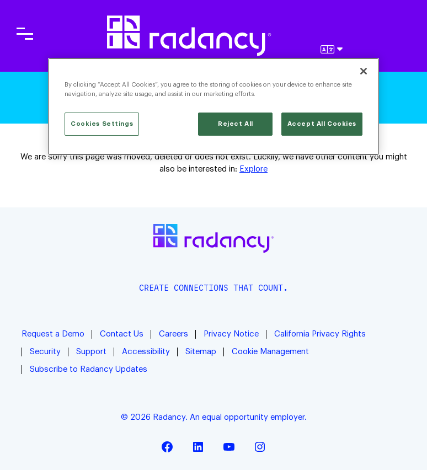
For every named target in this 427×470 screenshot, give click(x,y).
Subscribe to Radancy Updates (88, 369)
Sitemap (200, 352)
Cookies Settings (102, 124)
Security (45, 352)
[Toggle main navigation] (25, 34)
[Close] (363, 71)
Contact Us (121, 334)
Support (91, 352)
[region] (213, 107)
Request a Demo (53, 334)
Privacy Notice (231, 334)
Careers (173, 334)
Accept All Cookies (321, 124)
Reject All (235, 124)
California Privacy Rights (320, 334)
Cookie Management (270, 352)
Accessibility (146, 352)
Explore (253, 169)
